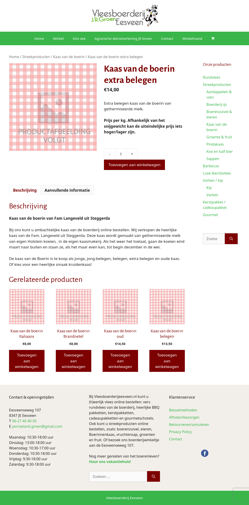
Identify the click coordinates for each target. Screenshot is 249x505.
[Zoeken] (231, 238)
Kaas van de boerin (69, 56)
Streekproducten (36, 56)
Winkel (58, 38)
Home (39, 38)
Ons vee (79, 38)
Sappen (213, 158)
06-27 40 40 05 (24, 420)
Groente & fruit (219, 137)
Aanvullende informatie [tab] (67, 190)
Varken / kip (213, 180)
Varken (212, 194)
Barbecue (211, 165)
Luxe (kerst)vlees (217, 173)
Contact (167, 38)
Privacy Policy (180, 431)
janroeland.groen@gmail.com (37, 426)
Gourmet (210, 214)
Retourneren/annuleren (189, 424)
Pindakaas (215, 144)
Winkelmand (192, 38)
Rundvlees (212, 77)
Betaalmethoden (183, 410)
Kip (209, 187)
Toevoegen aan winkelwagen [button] (27, 360)
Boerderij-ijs (217, 104)
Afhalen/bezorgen (184, 417)
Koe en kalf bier (220, 151)
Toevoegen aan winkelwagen (134, 164)
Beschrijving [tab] (25, 190)
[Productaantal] (121, 154)
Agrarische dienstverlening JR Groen (123, 38)
